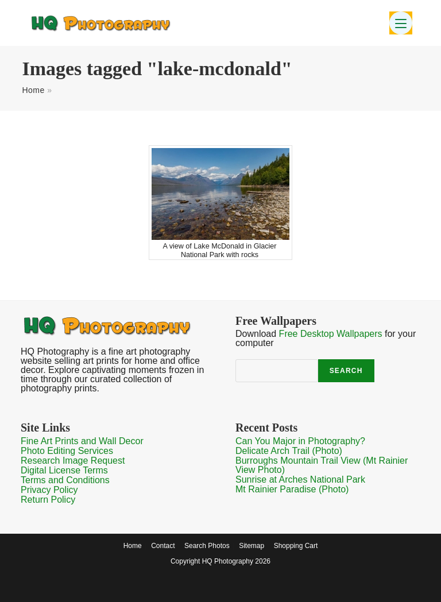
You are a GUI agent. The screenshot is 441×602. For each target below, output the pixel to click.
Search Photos (207, 546)
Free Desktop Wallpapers (330, 334)
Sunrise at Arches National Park (300, 479)
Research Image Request (73, 460)
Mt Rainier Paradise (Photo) (292, 489)
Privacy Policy (49, 490)
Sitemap (251, 546)
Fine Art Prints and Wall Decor (82, 441)
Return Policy (48, 499)
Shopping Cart (296, 546)
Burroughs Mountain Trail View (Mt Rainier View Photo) (321, 465)
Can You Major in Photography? (300, 441)
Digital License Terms (64, 470)
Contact (163, 546)
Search (346, 371)
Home (33, 90)
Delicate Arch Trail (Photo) (288, 451)
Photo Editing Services (67, 451)
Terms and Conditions (65, 480)
